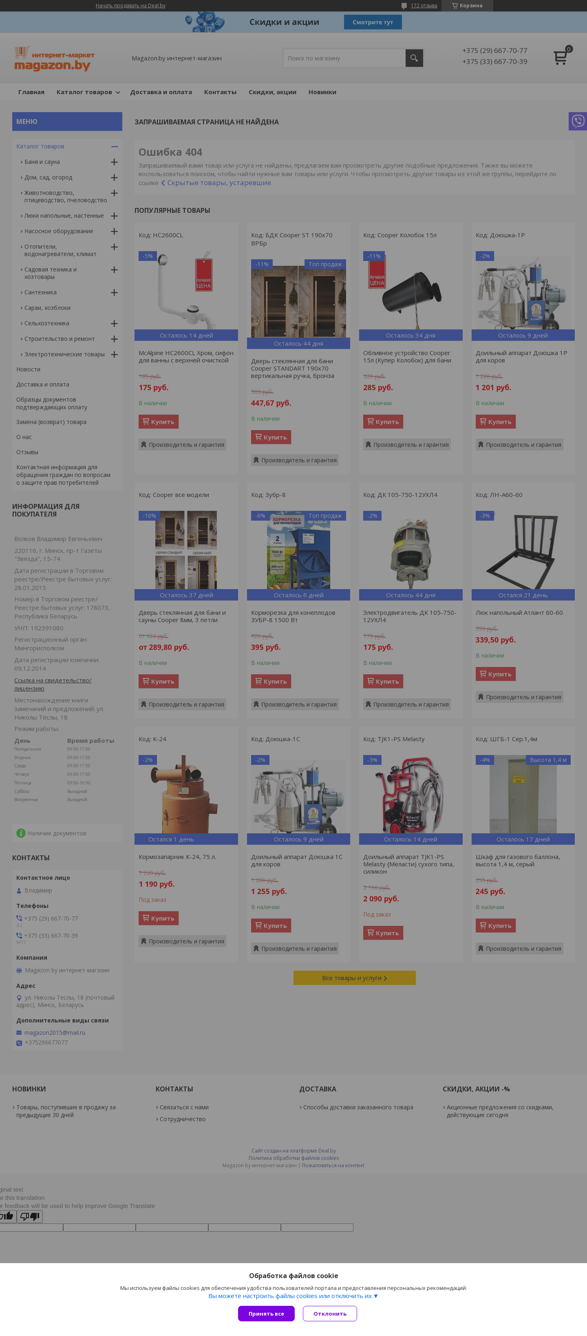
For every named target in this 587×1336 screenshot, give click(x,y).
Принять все (266, 1313)
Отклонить (329, 1313)
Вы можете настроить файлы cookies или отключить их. (290, 1295)
